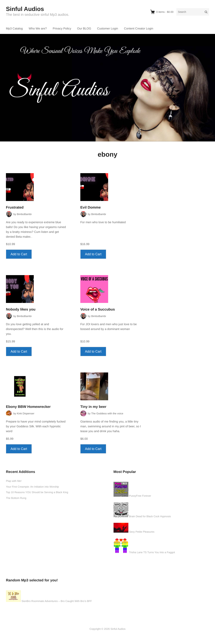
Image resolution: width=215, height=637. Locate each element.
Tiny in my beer (93, 407)
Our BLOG (84, 28)
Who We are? (38, 28)
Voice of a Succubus (97, 309)
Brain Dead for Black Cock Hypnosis (150, 516)
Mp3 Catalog (14, 28)
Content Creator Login (138, 28)
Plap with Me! (14, 480)
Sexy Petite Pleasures (141, 531)
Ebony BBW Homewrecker (28, 407)
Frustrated (15, 207)
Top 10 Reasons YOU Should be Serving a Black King (37, 492)
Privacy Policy (62, 28)
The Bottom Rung (16, 497)
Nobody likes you (20, 309)
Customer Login (107, 28)
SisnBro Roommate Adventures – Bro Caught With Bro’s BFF (57, 601)
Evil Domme (90, 207)
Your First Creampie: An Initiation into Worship (32, 486)
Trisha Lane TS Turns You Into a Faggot (152, 552)
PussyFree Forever (140, 495)
